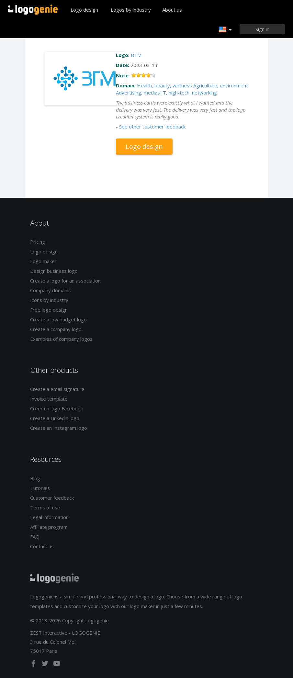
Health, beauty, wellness (164, 85)
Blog (35, 478)
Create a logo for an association (65, 280)
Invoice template (49, 398)
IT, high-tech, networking (189, 92)
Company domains (50, 290)
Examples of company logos (61, 339)
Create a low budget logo (58, 319)
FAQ (34, 536)
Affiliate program (49, 527)
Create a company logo (56, 329)
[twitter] (46, 664)
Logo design (84, 9)
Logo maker (43, 261)
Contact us (42, 546)
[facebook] (34, 664)
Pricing (37, 242)
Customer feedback (52, 498)
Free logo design (49, 309)
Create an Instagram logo (58, 428)
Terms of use (45, 507)
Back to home (33, 10)
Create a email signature (57, 389)
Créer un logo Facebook (56, 408)
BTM (136, 55)
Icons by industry (49, 300)
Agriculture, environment (220, 85)
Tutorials (40, 488)
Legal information (49, 517)
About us (172, 9)
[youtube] (56, 664)
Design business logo (54, 271)
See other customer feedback (152, 126)
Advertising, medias (138, 92)
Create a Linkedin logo (54, 418)
